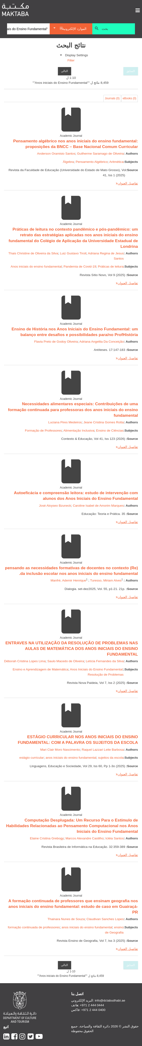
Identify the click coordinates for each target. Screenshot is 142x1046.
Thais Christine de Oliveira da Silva (33, 253)
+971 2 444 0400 (93, 1010)
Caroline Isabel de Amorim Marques (98, 505)
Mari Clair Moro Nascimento (60, 749)
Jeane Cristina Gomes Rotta (103, 422)
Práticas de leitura (111, 266)
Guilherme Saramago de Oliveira (100, 153)
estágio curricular (31, 757)
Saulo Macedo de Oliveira (65, 661)
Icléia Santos (114, 838)
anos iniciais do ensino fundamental (70, 757)
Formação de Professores (43, 430)
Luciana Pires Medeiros (65, 422)
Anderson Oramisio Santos (56, 153)
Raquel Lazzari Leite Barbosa (103, 749)
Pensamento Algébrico (92, 162)
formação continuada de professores (34, 927)
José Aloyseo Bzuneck (55, 505)
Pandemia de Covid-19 (80, 266)
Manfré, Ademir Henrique (68, 580)
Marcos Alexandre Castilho (84, 838)
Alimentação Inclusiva (78, 430)
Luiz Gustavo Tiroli (73, 253)
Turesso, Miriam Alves (106, 580)
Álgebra (68, 162)
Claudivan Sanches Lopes (105, 919)
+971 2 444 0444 (92, 1005)
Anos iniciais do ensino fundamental (36, 266)
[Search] (28, 29)
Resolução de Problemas (106, 674)
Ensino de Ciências (109, 430)
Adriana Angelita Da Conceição (101, 341)
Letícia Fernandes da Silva (105, 661)
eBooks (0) (129, 98)
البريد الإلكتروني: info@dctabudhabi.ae (98, 1000)
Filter (70, 60)
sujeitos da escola (110, 757)
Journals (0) (112, 98)
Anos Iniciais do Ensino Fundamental (96, 669)
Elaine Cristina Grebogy (47, 838)
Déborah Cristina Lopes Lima (24, 661)
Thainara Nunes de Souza (66, 919)
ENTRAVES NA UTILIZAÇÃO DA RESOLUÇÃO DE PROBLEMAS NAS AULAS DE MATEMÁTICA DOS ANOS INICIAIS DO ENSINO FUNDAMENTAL (71, 649)
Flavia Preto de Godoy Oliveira (56, 341)
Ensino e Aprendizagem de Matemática (41, 669)
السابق (130, 71)
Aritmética (116, 162)
